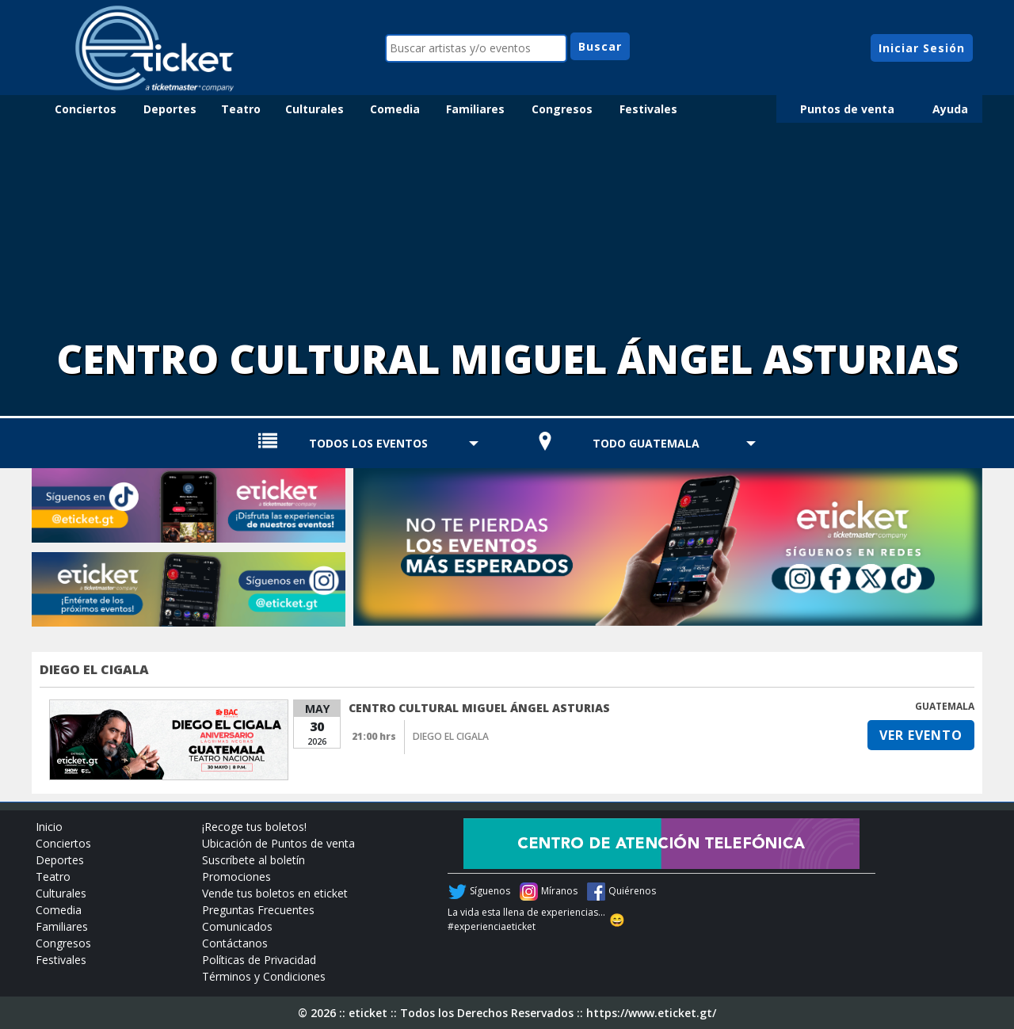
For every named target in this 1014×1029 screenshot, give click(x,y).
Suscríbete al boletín (253, 859)
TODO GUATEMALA (646, 443)
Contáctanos (235, 943)
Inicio (49, 826)
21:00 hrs (374, 736)
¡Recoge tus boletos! (254, 826)
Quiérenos (632, 891)
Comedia (395, 108)
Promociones (236, 876)
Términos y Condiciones (264, 976)
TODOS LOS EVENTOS (368, 443)
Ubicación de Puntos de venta (278, 843)
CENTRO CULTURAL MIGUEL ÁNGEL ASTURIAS (479, 707)
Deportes (169, 108)
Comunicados (237, 926)
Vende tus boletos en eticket (275, 893)
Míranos (559, 891)
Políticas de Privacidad (259, 959)
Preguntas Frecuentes (258, 909)
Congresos (562, 108)
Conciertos (85, 108)
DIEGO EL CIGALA (94, 669)
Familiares (475, 108)
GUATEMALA (944, 706)
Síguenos (490, 891)
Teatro (241, 108)
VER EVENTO (921, 735)
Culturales (314, 108)
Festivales (648, 108)
